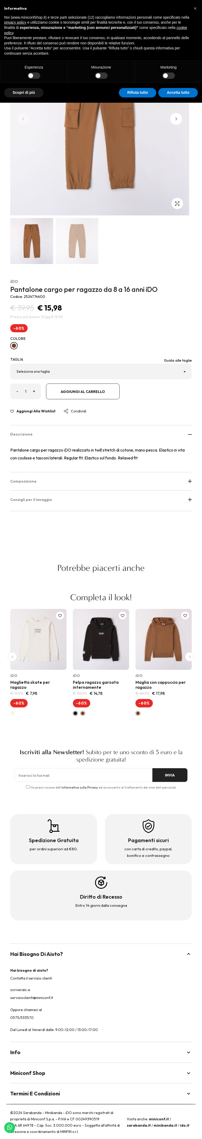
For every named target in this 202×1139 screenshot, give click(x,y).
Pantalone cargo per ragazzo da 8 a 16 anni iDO (84, 289)
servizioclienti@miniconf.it (31, 997)
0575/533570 (22, 1017)
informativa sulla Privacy (80, 787)
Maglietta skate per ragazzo (30, 685)
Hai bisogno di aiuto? (101, 954)
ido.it (184, 1125)
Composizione (101, 481)
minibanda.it (165, 1125)
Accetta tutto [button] (178, 92)
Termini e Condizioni (101, 1093)
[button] (176, 119)
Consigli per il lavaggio (101, 499)
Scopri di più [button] (24, 92)
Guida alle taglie (178, 360)
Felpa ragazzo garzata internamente (96, 685)
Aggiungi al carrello (83, 391)
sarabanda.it (139, 1125)
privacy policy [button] (15, 22)
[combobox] (101, 371)
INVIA (169, 775)
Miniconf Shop (101, 1073)
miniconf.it (159, 1119)
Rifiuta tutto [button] (137, 92)
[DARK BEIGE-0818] (14, 345)
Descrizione (101, 434)
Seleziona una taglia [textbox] (33, 371)
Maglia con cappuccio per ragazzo (160, 685)
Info (101, 1052)
